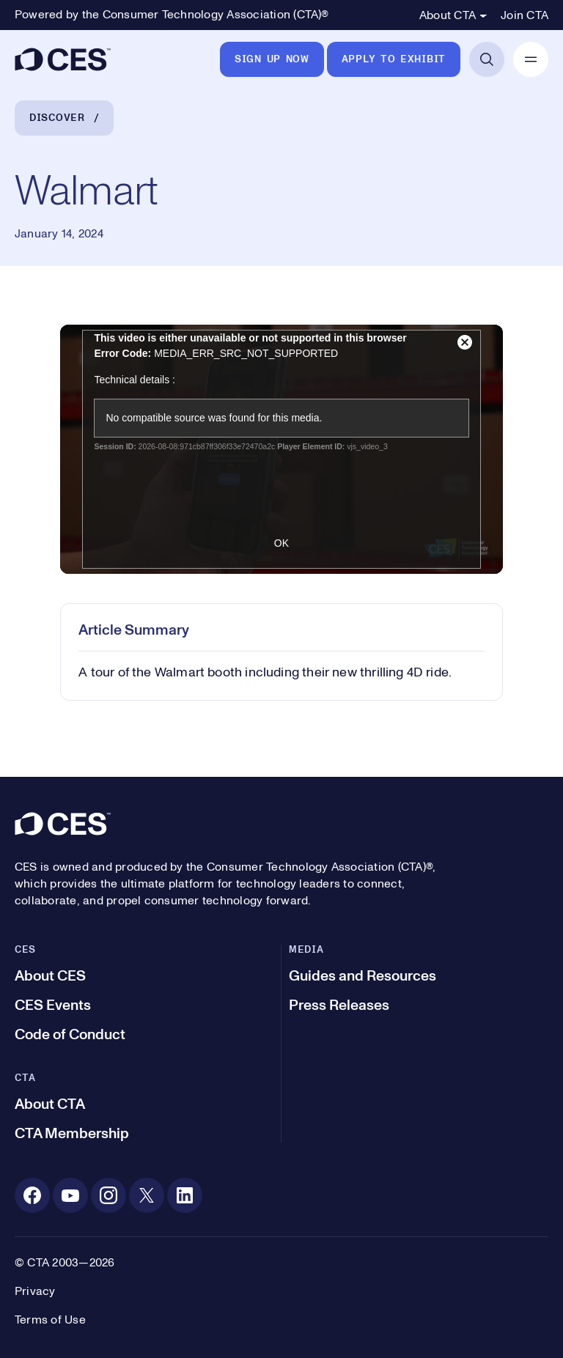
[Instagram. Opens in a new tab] (108, 1195)
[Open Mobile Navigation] (530, 59)
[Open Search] (486, 59)
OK (281, 543)
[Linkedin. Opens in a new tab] (184, 1195)
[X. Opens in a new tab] (146, 1195)
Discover (57, 118)
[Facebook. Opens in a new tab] (32, 1195)
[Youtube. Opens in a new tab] (70, 1195)
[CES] (63, 59)
